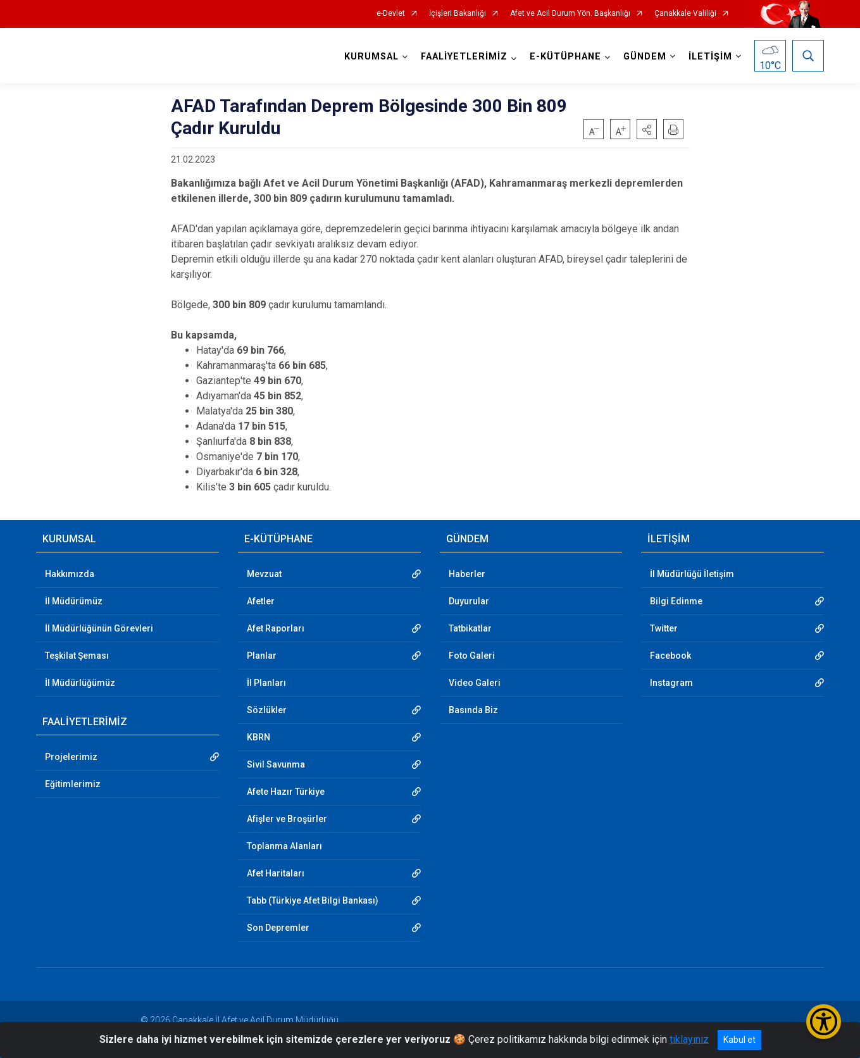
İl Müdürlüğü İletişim (692, 574)
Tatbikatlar (470, 628)
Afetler (261, 601)
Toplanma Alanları (284, 846)
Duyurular (469, 601)
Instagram (671, 683)
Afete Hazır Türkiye (286, 792)
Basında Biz (473, 710)
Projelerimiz (71, 757)
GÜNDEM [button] (644, 56)
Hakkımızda (69, 574)
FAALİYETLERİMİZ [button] (464, 56)
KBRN (258, 737)
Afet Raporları (275, 628)
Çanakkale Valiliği (685, 13)
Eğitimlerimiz (73, 784)
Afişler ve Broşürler (287, 819)
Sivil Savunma (276, 764)
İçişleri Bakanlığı (457, 13)
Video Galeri (475, 683)
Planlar (262, 655)
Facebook (670, 655)
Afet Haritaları (275, 873)
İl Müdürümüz (74, 601)
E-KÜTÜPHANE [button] (565, 56)
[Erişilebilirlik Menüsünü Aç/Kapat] (823, 1021)
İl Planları (266, 683)
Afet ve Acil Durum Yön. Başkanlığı (570, 13)
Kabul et (739, 1040)
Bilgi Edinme (676, 601)
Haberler (467, 574)
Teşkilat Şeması (77, 655)
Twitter (664, 628)
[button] (647, 129)
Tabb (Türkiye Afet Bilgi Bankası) (312, 900)
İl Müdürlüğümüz (80, 683)
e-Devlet (391, 13)
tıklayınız (689, 1039)
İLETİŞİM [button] (710, 56)
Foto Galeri (472, 655)
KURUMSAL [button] (371, 56)
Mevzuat (264, 574)
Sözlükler (267, 710)
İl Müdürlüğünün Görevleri (99, 628)
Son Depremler (278, 928)
